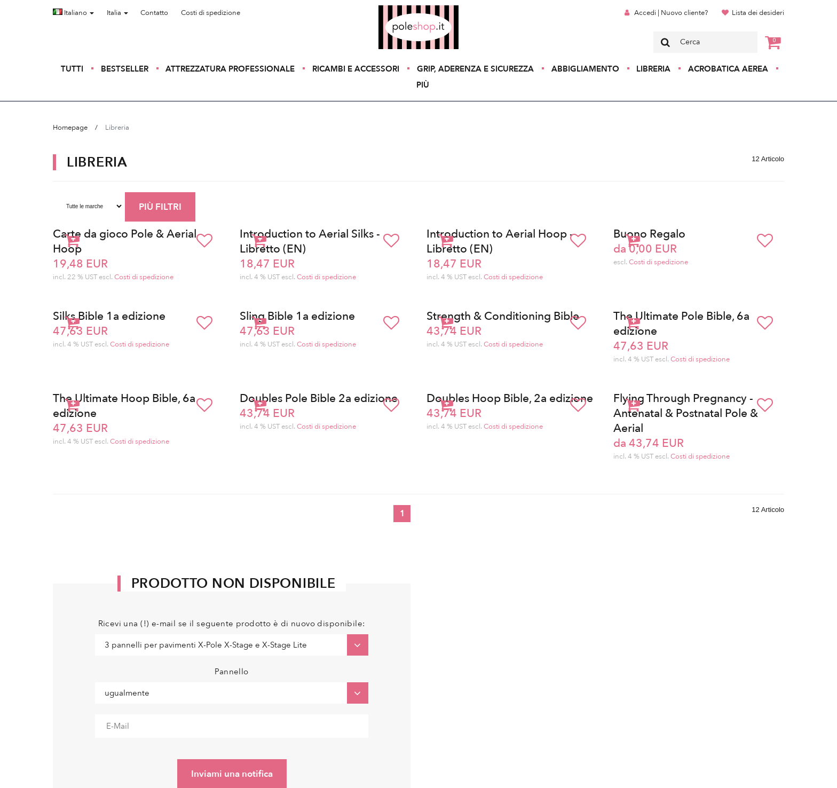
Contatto (154, 13)
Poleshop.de (393, 9)
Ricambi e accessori (355, 69)
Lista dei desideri (758, 13)
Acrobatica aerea (728, 69)
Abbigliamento (585, 69)
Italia (117, 13)
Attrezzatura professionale (230, 69)
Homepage (70, 127)
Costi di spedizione (210, 13)
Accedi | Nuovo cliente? (671, 13)
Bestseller (124, 69)
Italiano (73, 13)
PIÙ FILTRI (160, 207)
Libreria (653, 69)
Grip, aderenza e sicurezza (475, 69)
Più (422, 85)
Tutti (72, 69)
